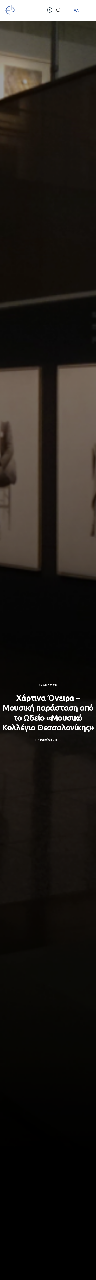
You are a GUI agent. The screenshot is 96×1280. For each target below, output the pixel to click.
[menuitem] (76, 10)
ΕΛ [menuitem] (76, 10)
